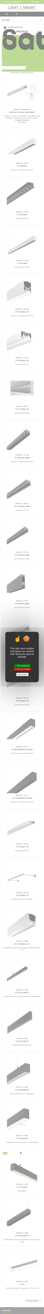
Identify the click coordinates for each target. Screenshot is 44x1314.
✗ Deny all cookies (22, 669)
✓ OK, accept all (22, 666)
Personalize (22, 674)
